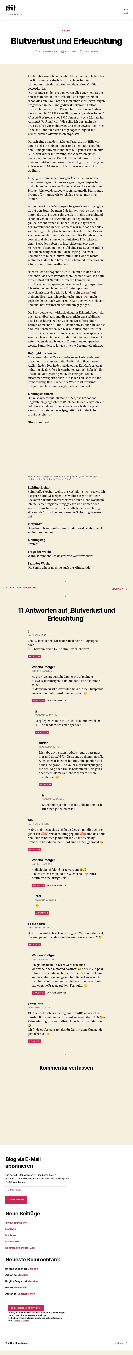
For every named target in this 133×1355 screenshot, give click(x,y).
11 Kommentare (91, 56)
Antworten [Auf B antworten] (34, 661)
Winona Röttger (49, 56)
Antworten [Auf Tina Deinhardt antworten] (34, 949)
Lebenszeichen (26, 1298)
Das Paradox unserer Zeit (20, 1252)
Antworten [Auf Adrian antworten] (45, 789)
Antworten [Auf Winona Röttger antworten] (38, 705)
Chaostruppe (22, 1347)
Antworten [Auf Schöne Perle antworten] (34, 1046)
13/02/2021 (70, 56)
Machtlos (10, 1239)
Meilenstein (12, 1245)
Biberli (86, 297)
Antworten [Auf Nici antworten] (34, 854)
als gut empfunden (16, 1227)
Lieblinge (10, 1233)
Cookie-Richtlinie (21, 1325)
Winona (66, 35)
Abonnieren (16, 1204)
